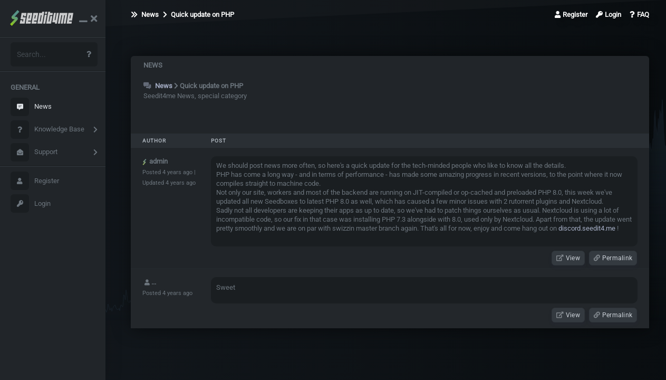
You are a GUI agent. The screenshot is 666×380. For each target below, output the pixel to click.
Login (31, 203)
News (31, 107)
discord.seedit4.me (586, 228)
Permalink (613, 258)
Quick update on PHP (198, 14)
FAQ (639, 14)
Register (35, 181)
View (568, 258)
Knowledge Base (47, 129)
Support (34, 152)
